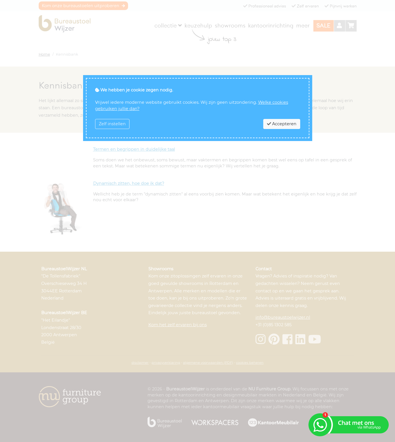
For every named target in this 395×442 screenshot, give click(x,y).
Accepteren (281, 123)
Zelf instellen (112, 123)
